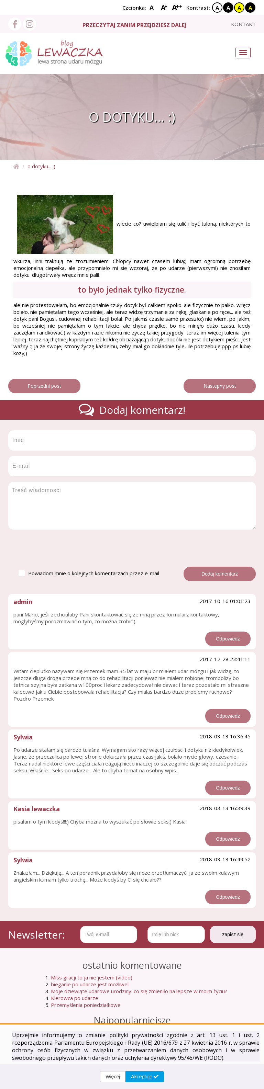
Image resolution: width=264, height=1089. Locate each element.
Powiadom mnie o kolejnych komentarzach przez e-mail (89, 573)
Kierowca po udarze (74, 998)
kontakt (243, 24)
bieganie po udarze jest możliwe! (90, 984)
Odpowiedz (228, 639)
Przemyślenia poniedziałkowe (86, 1004)
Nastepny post (220, 386)
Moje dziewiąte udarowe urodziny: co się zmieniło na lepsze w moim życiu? (139, 991)
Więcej (113, 1076)
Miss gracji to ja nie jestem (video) (91, 977)
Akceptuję (144, 1076)
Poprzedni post (44, 386)
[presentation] (60, 548)
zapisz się (232, 934)
